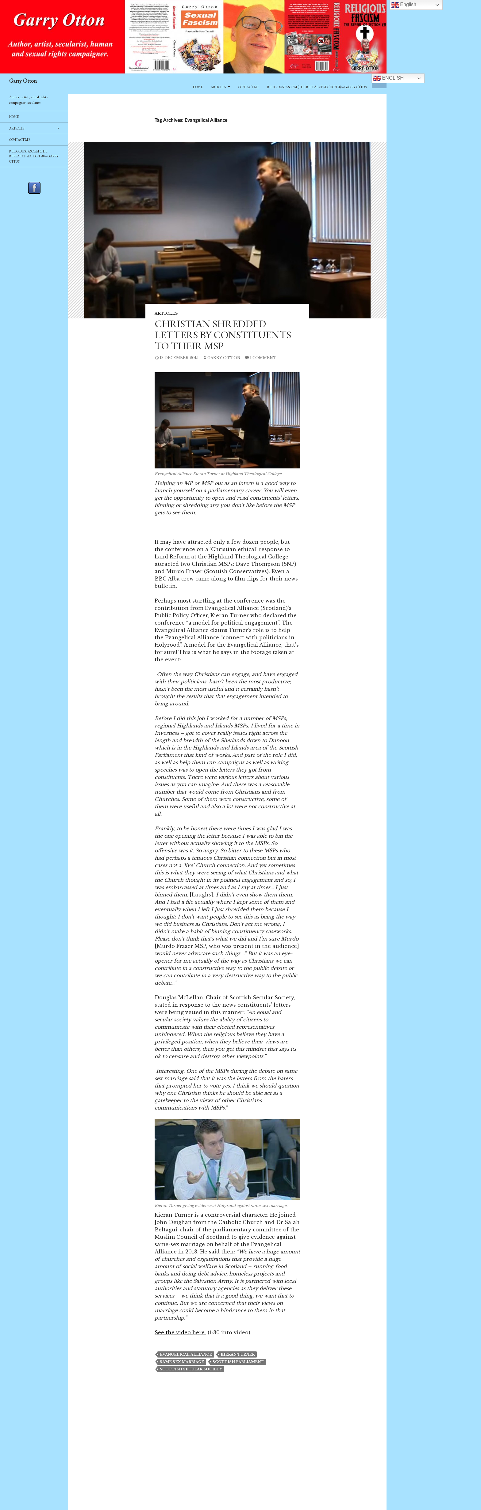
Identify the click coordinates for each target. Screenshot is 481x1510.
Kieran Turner (238, 1354)
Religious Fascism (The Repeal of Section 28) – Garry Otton (317, 87)
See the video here (180, 1332)
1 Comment (263, 357)
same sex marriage (182, 1362)
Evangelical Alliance (186, 1354)
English (388, 78)
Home (198, 87)
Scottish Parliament (238, 1362)
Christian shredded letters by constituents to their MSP (223, 334)
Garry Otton (23, 80)
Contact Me (248, 87)
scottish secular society (191, 1369)
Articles (218, 87)
